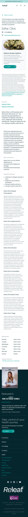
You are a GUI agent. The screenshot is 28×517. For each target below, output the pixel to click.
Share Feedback (6, 473)
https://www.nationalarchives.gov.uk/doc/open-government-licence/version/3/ (13, 92)
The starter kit (6, 460)
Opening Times (6, 104)
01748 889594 (8, 32)
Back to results (7, 15)
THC (22, 1)
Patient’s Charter (6, 468)
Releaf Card (5, 465)
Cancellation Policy (18, 504)
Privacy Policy (11, 502)
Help (3, 470)
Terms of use (5, 502)
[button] (20, 5)
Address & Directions (8, 106)
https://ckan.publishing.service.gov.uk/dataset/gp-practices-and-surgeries (12, 95)
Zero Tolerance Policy (20, 502)
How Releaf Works (7, 458)
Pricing (4, 463)
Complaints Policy (9, 504)
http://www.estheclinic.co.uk (12, 35)
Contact (4, 475)
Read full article (6, 402)
